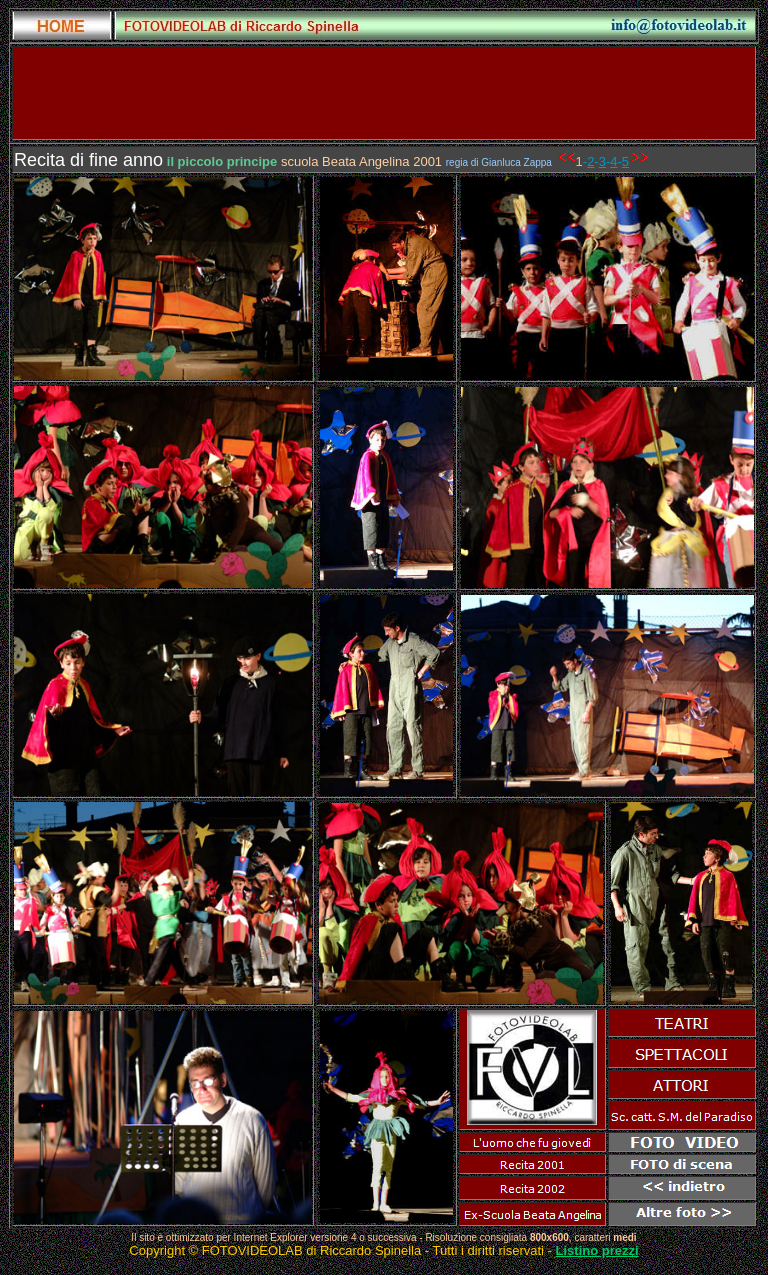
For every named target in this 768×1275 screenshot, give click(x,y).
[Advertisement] (384, 93)
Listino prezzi (597, 1250)
